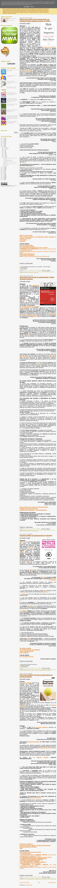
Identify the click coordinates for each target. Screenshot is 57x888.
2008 (3, 178)
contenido (32, 669)
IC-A (35, 316)
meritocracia (53, 878)
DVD (37, 669)
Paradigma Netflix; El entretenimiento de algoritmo (36, 535)
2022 (3, 142)
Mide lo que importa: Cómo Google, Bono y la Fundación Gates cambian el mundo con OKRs (35, 20)
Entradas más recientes (25, 882)
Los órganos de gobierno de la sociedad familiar (12, 104)
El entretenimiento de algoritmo (30, 650)
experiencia (50, 669)
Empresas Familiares (42, 727)
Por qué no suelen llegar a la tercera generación (35, 845)
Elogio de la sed (5, 165)
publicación (35, 285)
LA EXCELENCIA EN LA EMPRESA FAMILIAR (38, 855)
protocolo (40, 879)
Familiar (35, 878)
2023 (3, 141)
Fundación (47, 271)
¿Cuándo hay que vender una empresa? (11, 76)
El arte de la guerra (25, 853)
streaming (41, 670)
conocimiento (39, 271)
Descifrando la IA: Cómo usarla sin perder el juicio (11, 87)
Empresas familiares (26, 844)
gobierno (45, 878)
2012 (3, 173)
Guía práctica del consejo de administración (34, 507)
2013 (3, 172)
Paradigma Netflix (25, 648)
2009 (3, 177)
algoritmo (24, 669)
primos (27, 879)
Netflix (21, 541)
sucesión (51, 879)
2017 (3, 168)
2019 (3, 146)
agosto (4, 149)
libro (42, 74)
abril (4, 153)
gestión (43, 878)
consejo (41, 530)
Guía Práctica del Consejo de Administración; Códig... (8, 160)
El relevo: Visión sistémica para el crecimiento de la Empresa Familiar (12, 122)
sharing (38, 670)
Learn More (27, 6)
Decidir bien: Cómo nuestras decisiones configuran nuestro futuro (12, 110)
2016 (3, 169)
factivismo (43, 271)
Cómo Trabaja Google (27, 245)
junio (4, 151)
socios (49, 879)
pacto (24, 879)
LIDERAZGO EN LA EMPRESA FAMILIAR (31, 859)
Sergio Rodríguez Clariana (28, 847)
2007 (3, 179)
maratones (21, 670)
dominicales (53, 530)
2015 (3, 170)
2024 (3, 140)
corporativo (49, 530)
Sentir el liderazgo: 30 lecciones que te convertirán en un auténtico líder (12, 93)
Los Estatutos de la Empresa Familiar (30, 852)
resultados (32, 272)
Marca (25, 670)
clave (35, 271)
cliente (29, 669)
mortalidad (21, 879)
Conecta (22, 241)
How (35, 256)
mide (23, 272)
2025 (3, 139)
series (36, 670)
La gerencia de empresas (28, 246)
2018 (3, 166)
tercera (55, 879)
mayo (4, 152)
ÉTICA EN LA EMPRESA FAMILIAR (29, 860)
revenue (33, 670)
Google (53, 271)
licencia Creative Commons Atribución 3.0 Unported (9, 186)
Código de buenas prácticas (29, 508)
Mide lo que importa (26, 235)
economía (40, 669)
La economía (27, 656)
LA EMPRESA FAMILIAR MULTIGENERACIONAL (33, 858)
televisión (49, 670)
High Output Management (28, 253)
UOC (24, 652)
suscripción (45, 670)
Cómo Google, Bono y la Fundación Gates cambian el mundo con (38, 237)
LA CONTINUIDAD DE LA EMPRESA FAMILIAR (33, 862)
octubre (4, 147)
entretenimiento (44, 669)
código (34, 530)
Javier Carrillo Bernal (26, 651)
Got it (32, 6)
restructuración (44, 879)
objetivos (26, 272)
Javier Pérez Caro (12, 18)
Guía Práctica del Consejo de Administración (29, 307)
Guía (28, 335)
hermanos (49, 878)
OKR (29, 272)
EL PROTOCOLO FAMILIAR (36, 857)
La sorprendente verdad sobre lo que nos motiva (34, 247)
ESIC (21, 848)
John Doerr (23, 240)
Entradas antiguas (52, 882)
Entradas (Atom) (29, 885)
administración (25, 530)
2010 (3, 176)
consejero (37, 530)
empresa (32, 878)
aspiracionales (29, 271)
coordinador (45, 530)
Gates (50, 271)
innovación (54, 669)
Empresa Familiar (27, 682)
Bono (33, 271)
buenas (29, 530)
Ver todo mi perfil (10, 20)
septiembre (5, 148)
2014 (3, 171)
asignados (25, 271)
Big (27, 669)
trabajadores (36, 272)
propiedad (36, 879)
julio (4, 150)
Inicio (39, 882)
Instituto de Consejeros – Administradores (33, 510)
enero (4, 157)
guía (24, 300)
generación (39, 878)
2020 (3, 145)
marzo (4, 154)
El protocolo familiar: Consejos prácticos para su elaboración (12, 82)
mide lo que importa (27, 70)
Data (35, 669)
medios (27, 670)
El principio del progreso (27, 255)
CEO (32, 530)
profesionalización (32, 879)
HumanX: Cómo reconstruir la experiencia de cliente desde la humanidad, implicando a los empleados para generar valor (12, 117)
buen (24, 878)
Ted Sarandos (52, 579)
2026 (3, 138)
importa (21, 272)
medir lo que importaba (50, 47)
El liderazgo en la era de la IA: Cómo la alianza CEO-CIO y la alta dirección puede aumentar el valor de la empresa (12, 100)
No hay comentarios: (37, 270)
